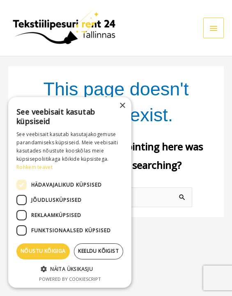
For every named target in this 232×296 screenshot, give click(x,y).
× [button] (122, 106)
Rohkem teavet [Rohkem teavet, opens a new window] (34, 167)
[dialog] (69, 192)
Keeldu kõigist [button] (98, 250)
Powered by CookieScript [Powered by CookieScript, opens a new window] (70, 279)
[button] (69, 269)
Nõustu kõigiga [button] (43, 250)
